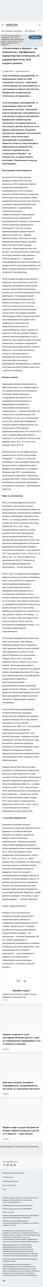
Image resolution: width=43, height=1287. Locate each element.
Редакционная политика (10, 1181)
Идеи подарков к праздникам (12, 31)
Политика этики (8, 1177)
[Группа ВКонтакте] (4, 1165)
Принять (35, 37)
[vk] (18, 981)
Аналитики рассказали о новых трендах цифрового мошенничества (21, 997)
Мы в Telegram (30, 31)
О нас (4, 1189)
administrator (22, 71)
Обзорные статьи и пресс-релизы (13, 1173)
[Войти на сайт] (39, 25)
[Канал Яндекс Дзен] (14, 1165)
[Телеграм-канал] (11, 1165)
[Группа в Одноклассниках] (8, 1165)
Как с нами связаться (9, 1185)
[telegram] (25, 981)
